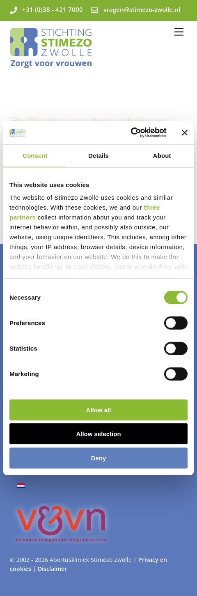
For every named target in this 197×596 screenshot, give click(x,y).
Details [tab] (98, 155)
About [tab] (162, 155)
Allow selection (98, 433)
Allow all (98, 409)
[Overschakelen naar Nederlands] (21, 485)
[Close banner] (185, 133)
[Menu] (179, 32)
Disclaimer (52, 569)
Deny (98, 457)
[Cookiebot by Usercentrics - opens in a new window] (131, 132)
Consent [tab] (35, 155)
